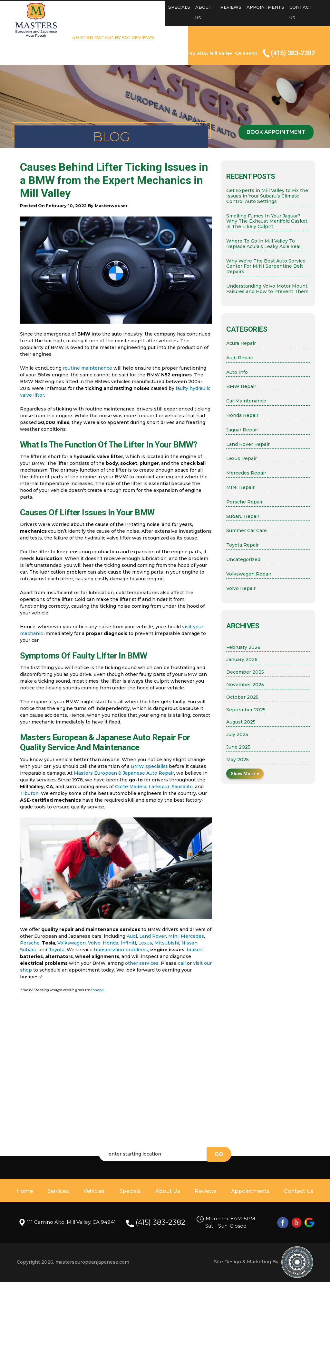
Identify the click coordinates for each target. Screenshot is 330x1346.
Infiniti (128, 943)
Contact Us (299, 1191)
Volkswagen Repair (248, 574)
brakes (194, 950)
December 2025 (245, 672)
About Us (167, 1191)
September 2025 (246, 710)
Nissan (189, 943)
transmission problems (121, 950)
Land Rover (152, 936)
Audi (132, 936)
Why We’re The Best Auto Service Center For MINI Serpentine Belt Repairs (266, 266)
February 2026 (243, 647)
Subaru (28, 950)
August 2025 (241, 722)
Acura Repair (241, 343)
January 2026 (241, 659)
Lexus (145, 943)
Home (102, 7)
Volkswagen (71, 943)
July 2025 (237, 734)
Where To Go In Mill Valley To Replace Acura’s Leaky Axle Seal (263, 243)
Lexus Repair (241, 458)
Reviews (230, 7)
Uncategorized (243, 559)
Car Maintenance (246, 401)
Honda (110, 943)
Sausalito (182, 786)
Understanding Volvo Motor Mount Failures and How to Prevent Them (267, 288)
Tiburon (29, 793)
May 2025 (237, 759)
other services (142, 963)
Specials (179, 7)
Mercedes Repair (246, 473)
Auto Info (237, 372)
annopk (97, 990)
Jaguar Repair (242, 430)
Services (125, 7)
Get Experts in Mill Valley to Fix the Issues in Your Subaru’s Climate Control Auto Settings (267, 196)
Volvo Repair (241, 588)
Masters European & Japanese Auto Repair (124, 773)
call (182, 963)
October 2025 (242, 697)
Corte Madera (130, 786)
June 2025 (238, 747)
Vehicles (152, 7)
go (219, 1154)
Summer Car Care (246, 530)
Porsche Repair (244, 502)
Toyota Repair (242, 545)
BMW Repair (241, 386)
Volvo (94, 943)
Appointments (265, 7)
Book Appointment (276, 132)
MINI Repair (240, 487)
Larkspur (159, 786)
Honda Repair (242, 415)
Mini (173, 936)
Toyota (56, 950)
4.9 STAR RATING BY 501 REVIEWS (113, 38)
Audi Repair (239, 358)
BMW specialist (149, 766)
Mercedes (192, 936)
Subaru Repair (242, 516)
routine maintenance (87, 368)
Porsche (30, 943)
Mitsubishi (166, 943)
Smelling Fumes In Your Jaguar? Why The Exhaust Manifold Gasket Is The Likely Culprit (266, 221)
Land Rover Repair (248, 444)
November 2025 (245, 684)
